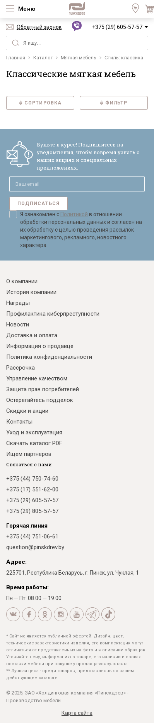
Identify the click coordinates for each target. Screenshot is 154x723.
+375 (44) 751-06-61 (32, 536)
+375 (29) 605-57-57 (117, 27)
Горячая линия (27, 525)
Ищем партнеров (28, 454)
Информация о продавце (40, 346)
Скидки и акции (27, 410)
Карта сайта (77, 713)
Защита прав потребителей (42, 389)
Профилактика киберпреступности (52, 313)
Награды (18, 302)
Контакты (19, 421)
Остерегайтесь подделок (39, 400)
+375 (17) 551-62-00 (32, 489)
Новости (17, 324)
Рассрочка (20, 367)
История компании (31, 292)
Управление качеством (36, 378)
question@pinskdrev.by (35, 547)
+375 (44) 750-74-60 (32, 478)
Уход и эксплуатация (34, 432)
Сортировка (40, 103)
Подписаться (38, 203)
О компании (22, 281)
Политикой (74, 214)
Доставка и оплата (31, 335)
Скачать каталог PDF (34, 443)
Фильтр (113, 103)
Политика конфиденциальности (49, 356)
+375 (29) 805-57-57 (32, 511)
